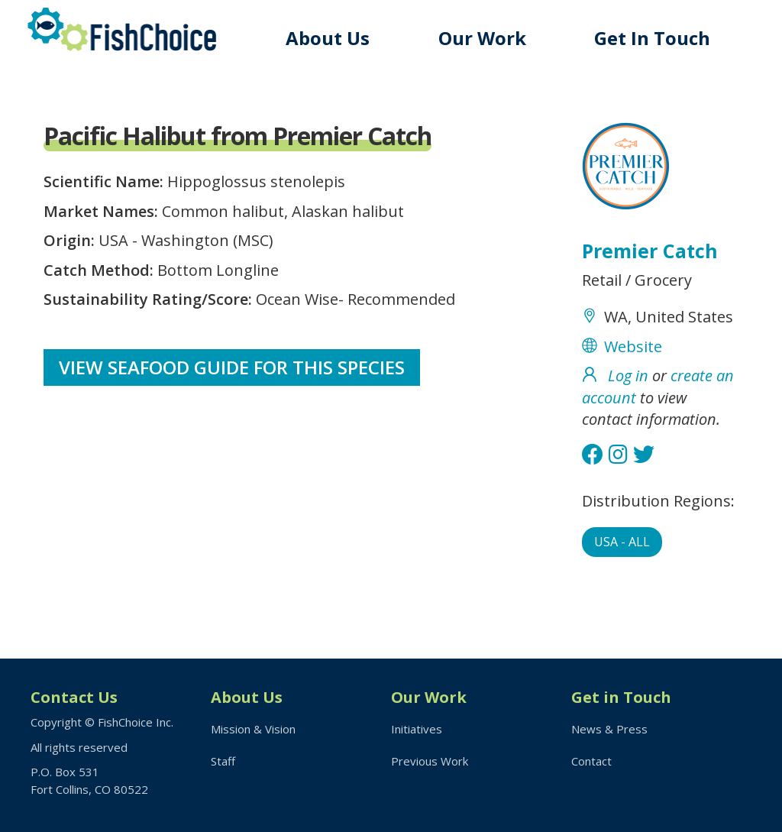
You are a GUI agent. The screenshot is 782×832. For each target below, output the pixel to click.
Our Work (482, 37)
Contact (591, 761)
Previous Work (429, 761)
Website (633, 346)
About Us (328, 37)
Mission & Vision (253, 728)
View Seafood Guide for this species (232, 367)
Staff (223, 761)
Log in (628, 375)
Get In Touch (652, 37)
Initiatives (416, 728)
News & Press (609, 728)
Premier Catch (650, 251)
